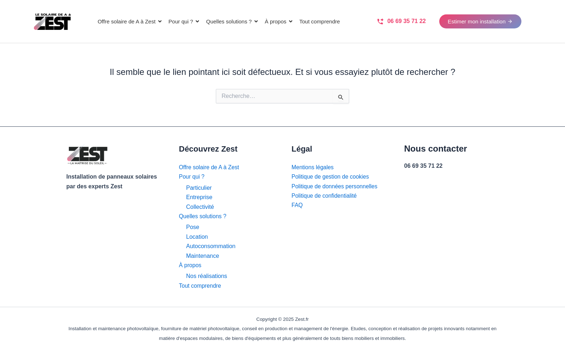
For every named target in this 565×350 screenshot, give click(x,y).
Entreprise (199, 197)
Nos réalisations (206, 276)
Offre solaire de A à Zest (210, 167)
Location (197, 237)
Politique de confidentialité (325, 196)
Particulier (199, 188)
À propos (190, 265)
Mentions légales (313, 167)
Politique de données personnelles (336, 186)
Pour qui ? (192, 177)
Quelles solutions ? (203, 216)
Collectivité (200, 207)
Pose (192, 227)
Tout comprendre (200, 286)
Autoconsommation (211, 246)
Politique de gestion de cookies (331, 177)
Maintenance (202, 256)
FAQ (297, 205)
